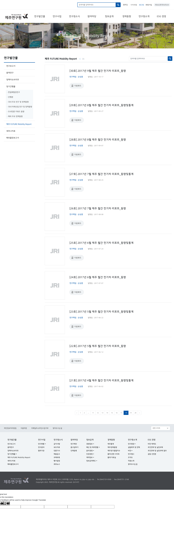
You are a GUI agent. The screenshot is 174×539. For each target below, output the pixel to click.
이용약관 (24, 428)
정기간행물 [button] (11, 454)
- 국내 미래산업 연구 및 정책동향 (19, 106)
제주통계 (111, 444)
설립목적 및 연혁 (134, 447)
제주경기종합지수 (114, 450)
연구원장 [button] (131, 444)
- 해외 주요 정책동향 (15, 116)
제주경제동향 (112, 447)
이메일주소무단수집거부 (39, 428)
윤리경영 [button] (89, 450)
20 (135, 413)
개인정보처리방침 (10, 428)
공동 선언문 (152, 454)
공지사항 (57, 444)
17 (121, 413)
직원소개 (131, 461)
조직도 (130, 457)
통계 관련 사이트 (114, 454)
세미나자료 (10, 131)
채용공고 (57, 454)
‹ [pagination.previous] (76, 413)
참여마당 (91, 16)
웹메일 (125, 5)
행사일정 (57, 461)
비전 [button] (129, 450)
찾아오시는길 (57, 428)
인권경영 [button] (89, 454)
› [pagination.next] (139, 413)
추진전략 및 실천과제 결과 (157, 450)
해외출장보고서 (12, 137)
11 (93, 413)
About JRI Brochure (162, 5)
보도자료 (57, 447)
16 (116, 413)
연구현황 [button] (41, 444)
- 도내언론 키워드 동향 (15, 111)
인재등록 (74, 450)
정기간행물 (10, 86)
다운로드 (77, 85)
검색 (118, 4)
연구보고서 (10, 66)
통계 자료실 (112, 457)
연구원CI (131, 454)
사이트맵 (133, 5)
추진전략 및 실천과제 (155, 447)
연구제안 (74, 444)
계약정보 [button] (89, 457)
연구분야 (41, 447)
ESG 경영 (161, 16)
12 (98, 413)
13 (102, 413)
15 (112, 413)
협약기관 (41, 450)
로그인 (141, 5)
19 (131, 413)
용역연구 (10, 72)
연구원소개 (144, 16)
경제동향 (126, 16)
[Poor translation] (7, 503)
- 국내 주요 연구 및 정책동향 (18, 102)
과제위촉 (57, 457)
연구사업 (57, 16)
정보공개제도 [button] (91, 461)
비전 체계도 (152, 444)
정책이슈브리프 (12, 79)
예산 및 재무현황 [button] (92, 447)
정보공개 (109, 16)
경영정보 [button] (89, 444)
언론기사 (57, 450)
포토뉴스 (57, 464)
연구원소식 (74, 16)
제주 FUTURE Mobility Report (18, 124)
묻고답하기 (74, 447)
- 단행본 (10, 97)
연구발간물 (39, 16)
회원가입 (149, 5)
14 (107, 413)
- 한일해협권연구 (13, 92)
